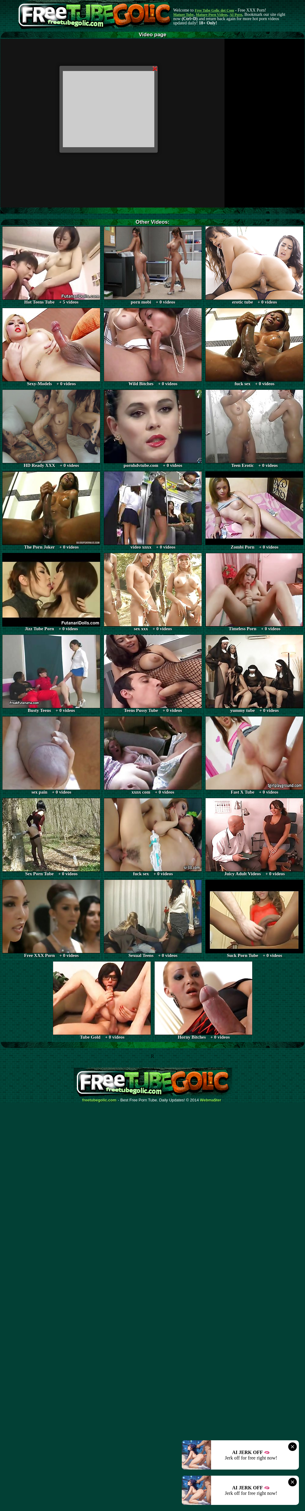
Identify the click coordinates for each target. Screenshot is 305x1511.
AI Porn (236, 14)
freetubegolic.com (99, 1100)
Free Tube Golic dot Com (214, 10)
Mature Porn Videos (212, 14)
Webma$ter (210, 1100)
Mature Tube (183, 14)
